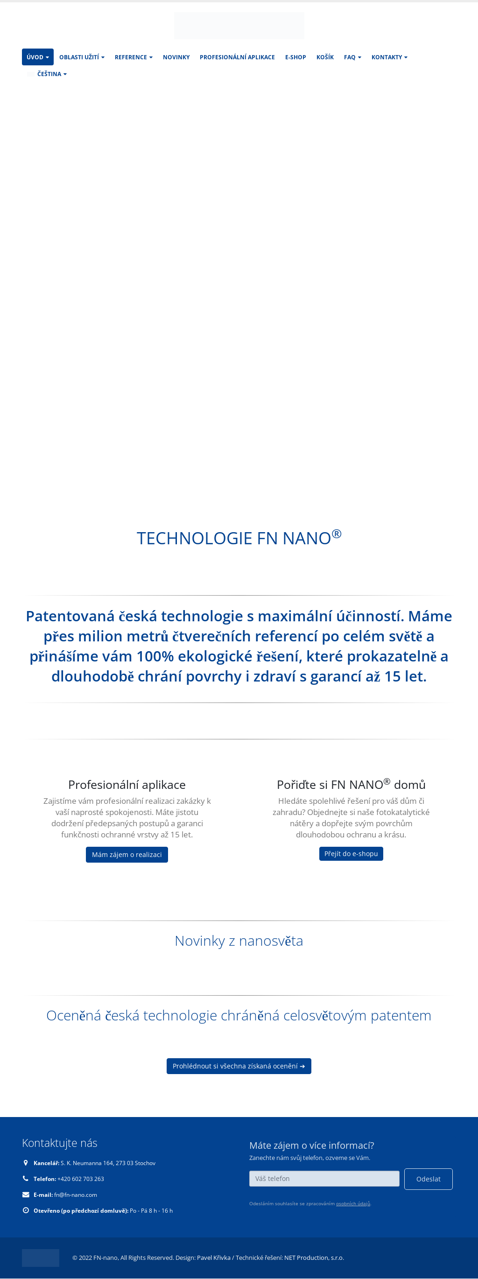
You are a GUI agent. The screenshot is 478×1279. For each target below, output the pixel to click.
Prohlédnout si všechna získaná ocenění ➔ (239, 1065)
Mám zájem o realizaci (127, 854)
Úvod (35, 57)
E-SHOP (295, 57)
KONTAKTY (387, 57)
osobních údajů (353, 1203)
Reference (131, 57)
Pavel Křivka (214, 1258)
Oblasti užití (79, 57)
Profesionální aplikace (237, 57)
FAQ (350, 57)
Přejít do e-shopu (351, 853)
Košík (325, 57)
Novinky (176, 57)
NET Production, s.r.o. (314, 1258)
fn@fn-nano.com (79, 1195)
